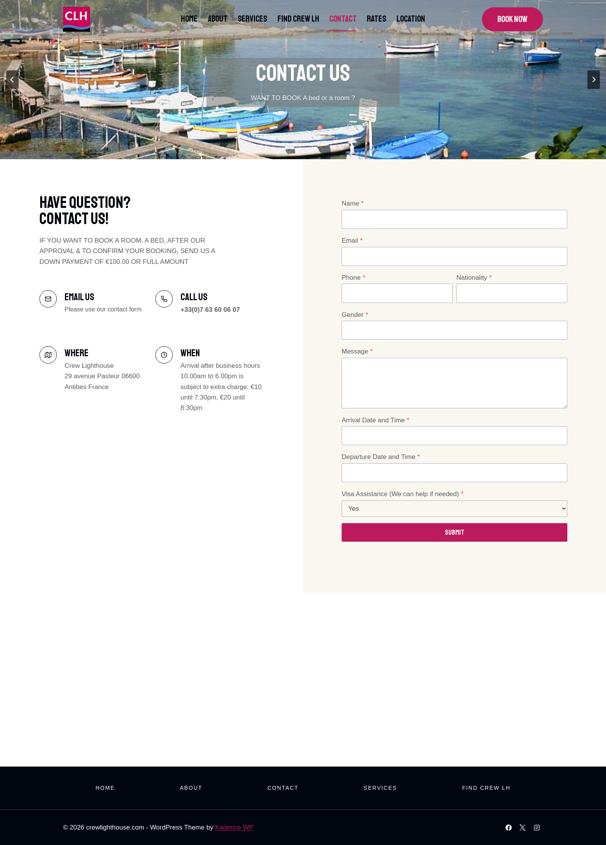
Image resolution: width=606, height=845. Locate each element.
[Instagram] (537, 827)
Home (189, 19)
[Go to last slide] (12, 79)
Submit (454, 532)
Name (353, 203)
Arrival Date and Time (375, 420)
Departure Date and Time (381, 457)
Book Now (512, 19)
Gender (355, 314)
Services (252, 19)
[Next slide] (593, 79)
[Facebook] (508, 827)
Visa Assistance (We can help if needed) (402, 494)
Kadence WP (234, 827)
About (218, 19)
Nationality (474, 277)
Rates (376, 19)
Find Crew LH (298, 19)
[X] (522, 827)
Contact (343, 19)
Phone (353, 277)
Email (352, 240)
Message (357, 351)
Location (411, 19)
